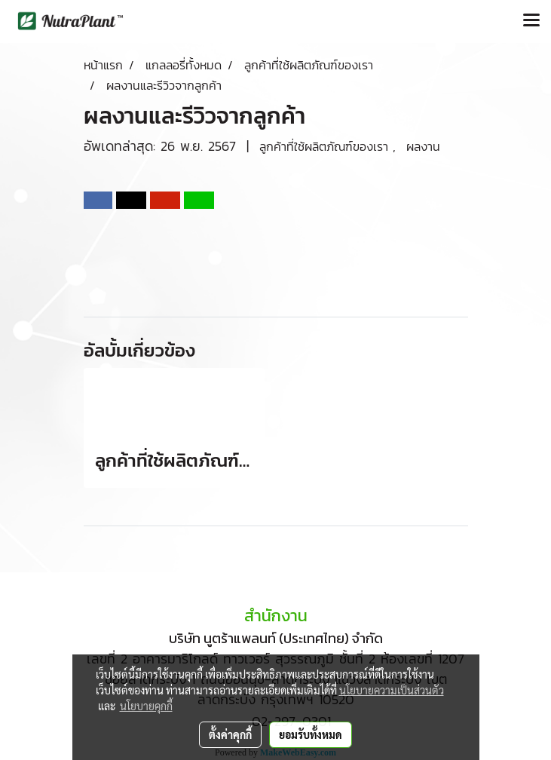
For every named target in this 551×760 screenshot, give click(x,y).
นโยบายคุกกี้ (146, 705)
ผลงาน (423, 146)
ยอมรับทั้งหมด (310, 734)
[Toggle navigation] (531, 21)
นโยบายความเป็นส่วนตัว (391, 690)
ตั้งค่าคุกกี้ (230, 734)
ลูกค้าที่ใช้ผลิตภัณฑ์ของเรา (326, 146)
